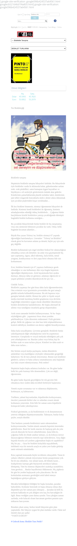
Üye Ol (20, 14)
